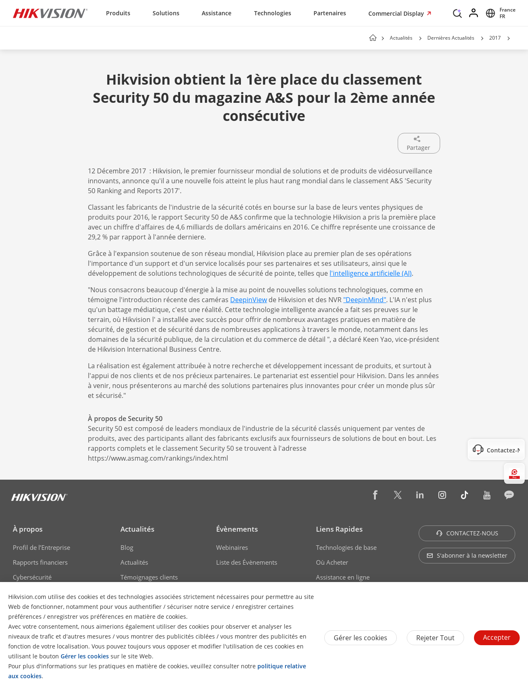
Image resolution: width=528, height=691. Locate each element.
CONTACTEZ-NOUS (467, 533)
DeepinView (248, 299)
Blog (126, 547)
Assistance (216, 13)
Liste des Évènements (246, 562)
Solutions (166, 13)
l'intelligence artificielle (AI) (371, 273)
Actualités (401, 37)
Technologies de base (346, 547)
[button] (420, 38)
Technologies (272, 13)
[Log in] (474, 13)
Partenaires (330, 13)
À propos (27, 529)
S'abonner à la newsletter (467, 555)
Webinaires (232, 547)
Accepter (497, 637)
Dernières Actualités (450, 37)
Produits (118, 13)
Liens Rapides (339, 529)
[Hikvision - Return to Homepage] (50, 13)
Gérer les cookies (360, 637)
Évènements (237, 529)
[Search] (457, 12)
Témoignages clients (149, 577)
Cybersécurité (32, 577)
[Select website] (499, 13)
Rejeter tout (435, 637)
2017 (495, 37)
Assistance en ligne (343, 577)
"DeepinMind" (364, 299)
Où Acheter (332, 562)
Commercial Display (397, 13)
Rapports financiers (40, 562)
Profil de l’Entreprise (41, 547)
